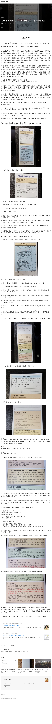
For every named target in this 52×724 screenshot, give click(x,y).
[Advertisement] (26, 629)
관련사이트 (3, 716)
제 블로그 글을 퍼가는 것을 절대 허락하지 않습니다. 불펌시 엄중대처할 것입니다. (20, 706)
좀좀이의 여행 (4, 1)
